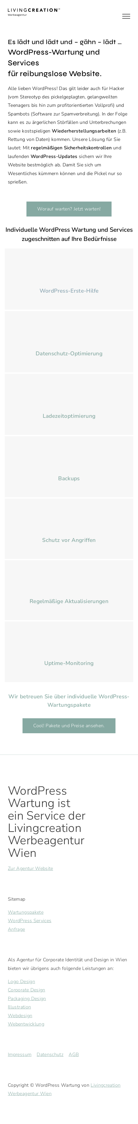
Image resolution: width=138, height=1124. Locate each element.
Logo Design (21, 981)
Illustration (19, 1007)
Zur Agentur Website (30, 868)
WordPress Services (29, 920)
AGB (74, 1054)
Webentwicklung (26, 1024)
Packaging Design (27, 998)
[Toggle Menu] (126, 16)
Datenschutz (50, 1054)
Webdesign (20, 1015)
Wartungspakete (25, 912)
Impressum (19, 1054)
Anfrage (16, 929)
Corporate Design (26, 990)
